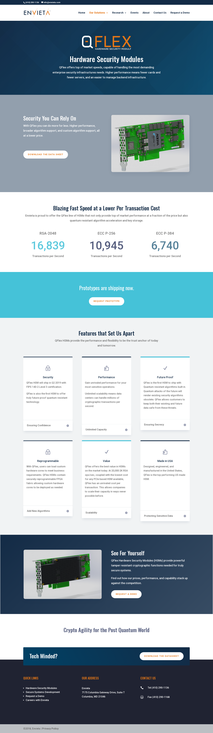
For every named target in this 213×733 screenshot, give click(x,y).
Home (81, 13)
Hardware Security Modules (41, 688)
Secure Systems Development (43, 692)
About (146, 13)
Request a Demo (180, 13)
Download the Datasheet (161, 656)
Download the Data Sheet (45, 154)
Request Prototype (107, 301)
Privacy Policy (50, 728)
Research (117, 13)
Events (135, 13)
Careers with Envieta (37, 700)
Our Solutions (97, 13)
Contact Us (160, 13)
